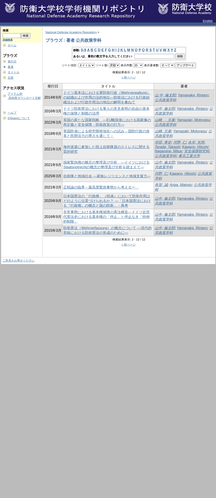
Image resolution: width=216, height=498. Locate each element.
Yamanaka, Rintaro (193, 95)
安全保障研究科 (196, 151)
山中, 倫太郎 (165, 109)
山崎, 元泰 (163, 131)
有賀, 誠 (161, 185)
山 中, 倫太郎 (165, 95)
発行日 (12, 61)
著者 (11, 67)
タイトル (13, 72)
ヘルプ (12, 112)
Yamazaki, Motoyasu (193, 120)
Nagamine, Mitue (168, 151)
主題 (11, 77)
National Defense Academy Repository (71, 32)
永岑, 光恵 (196, 142)
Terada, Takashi (167, 147)
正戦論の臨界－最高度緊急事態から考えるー (101, 187)
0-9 (83, 50)
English (208, 20)
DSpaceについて (19, 118)
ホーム (12, 45)
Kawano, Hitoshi (195, 147)
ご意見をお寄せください (18, 260)
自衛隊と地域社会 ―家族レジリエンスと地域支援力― (107, 176)
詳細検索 (8, 39)
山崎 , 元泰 (165, 120)
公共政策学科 (165, 100)
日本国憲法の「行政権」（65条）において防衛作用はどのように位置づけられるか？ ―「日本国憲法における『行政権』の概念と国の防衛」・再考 (107, 200)
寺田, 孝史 (163, 142)
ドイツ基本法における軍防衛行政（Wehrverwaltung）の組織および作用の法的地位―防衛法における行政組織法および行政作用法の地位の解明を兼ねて (106, 97)
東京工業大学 (189, 156)
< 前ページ (128, 77)
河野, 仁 (179, 142)
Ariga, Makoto (181, 185)
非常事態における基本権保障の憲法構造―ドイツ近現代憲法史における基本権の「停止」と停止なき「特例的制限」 (106, 216)
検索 (6, 30)
